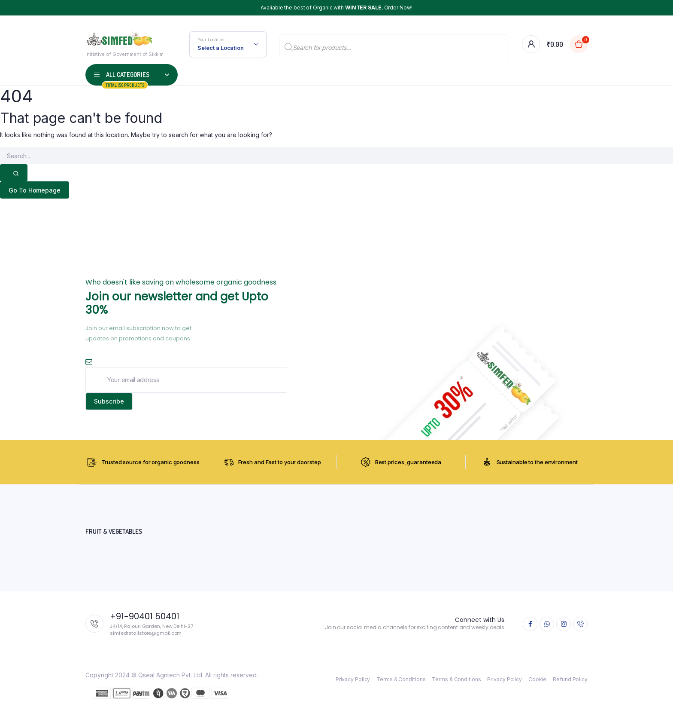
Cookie (537, 680)
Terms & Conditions (400, 680)
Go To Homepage (35, 190)
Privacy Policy (353, 680)
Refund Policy (570, 680)
